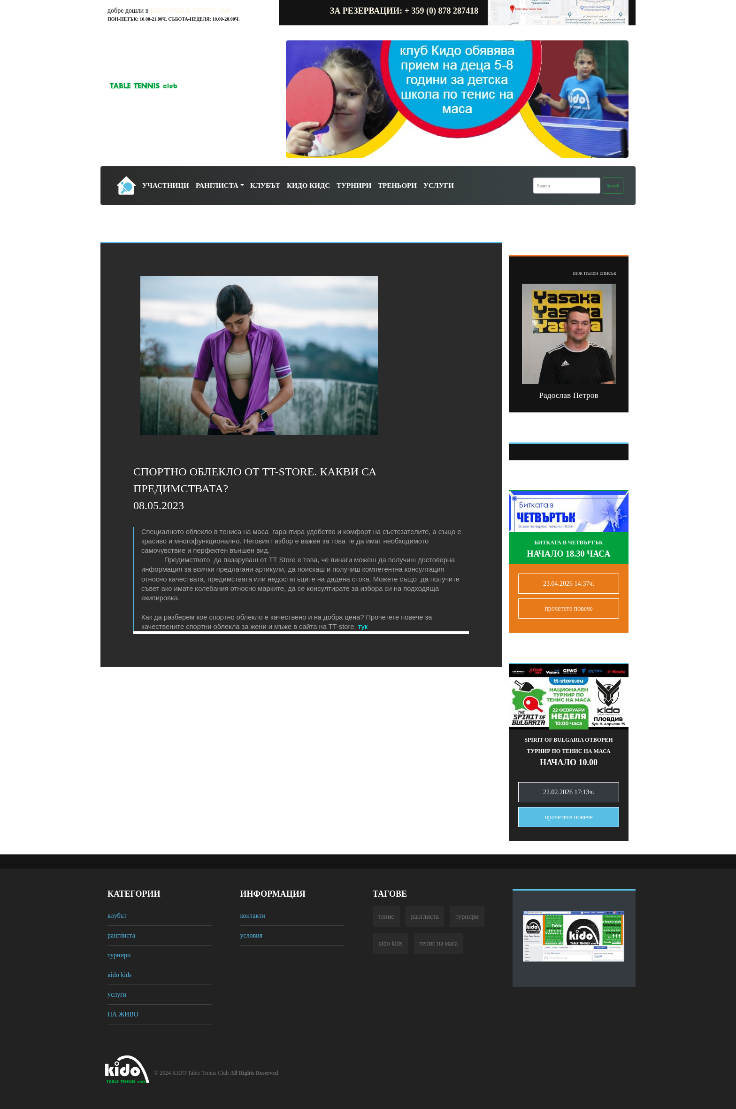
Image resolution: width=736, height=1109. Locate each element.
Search (612, 185)
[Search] (566, 186)
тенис (386, 916)
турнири (118, 955)
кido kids (119, 974)
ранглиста (121, 935)
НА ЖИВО (122, 1014)
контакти (252, 915)
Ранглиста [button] (217, 185)
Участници (165, 185)
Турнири (354, 185)
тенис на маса (439, 943)
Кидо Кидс (308, 185)
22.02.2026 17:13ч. (568, 792)
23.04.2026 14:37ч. (568, 583)
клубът (117, 915)
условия (251, 935)
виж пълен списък (594, 273)
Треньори (397, 185)
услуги (116, 994)
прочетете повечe (568, 608)
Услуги (438, 185)
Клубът (265, 185)
